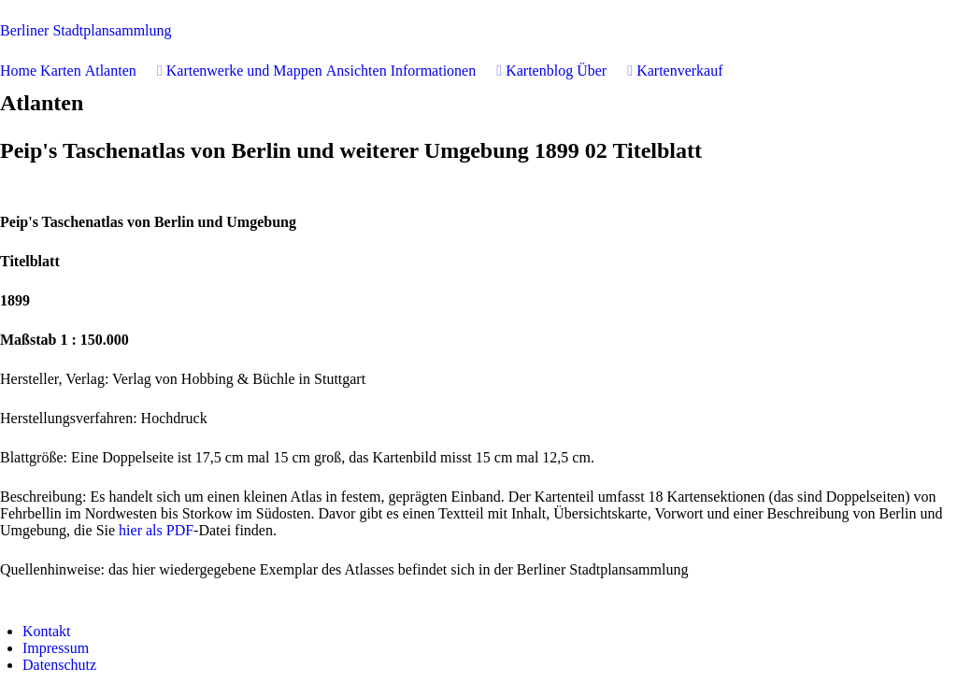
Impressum (55, 648)
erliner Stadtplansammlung (86, 30)
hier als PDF (156, 530)
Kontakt (46, 631)
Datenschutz (59, 665)
